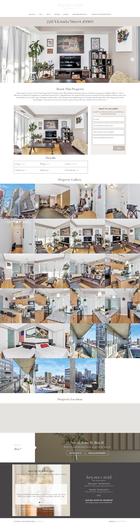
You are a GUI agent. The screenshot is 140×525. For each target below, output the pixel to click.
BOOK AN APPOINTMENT (97, 453)
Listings (57, 14)
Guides (66, 14)
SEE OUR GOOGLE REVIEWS (51, 509)
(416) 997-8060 (89, 486)
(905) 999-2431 (90, 492)
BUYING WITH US (75, 453)
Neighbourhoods (80, 14)
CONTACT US (39, 521)
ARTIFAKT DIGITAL (120, 521)
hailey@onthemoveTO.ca (105, 492)
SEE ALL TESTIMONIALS (30, 509)
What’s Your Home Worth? (101, 14)
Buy (49, 14)
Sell (41, 14)
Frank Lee (41, 492)
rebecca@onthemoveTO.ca (104, 486)
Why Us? (32, 14)
